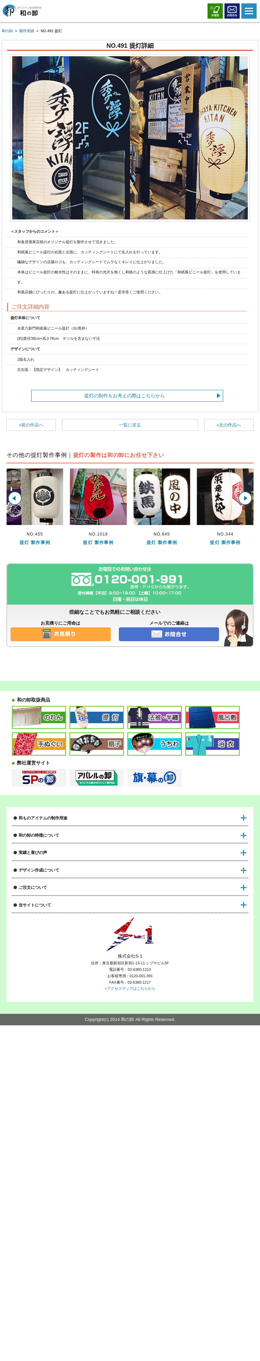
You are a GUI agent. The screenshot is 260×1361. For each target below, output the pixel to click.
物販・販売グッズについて (40, 864)
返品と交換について (33, 1107)
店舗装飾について (31, 829)
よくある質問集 (29, 1142)
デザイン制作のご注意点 (38, 1020)
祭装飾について (29, 840)
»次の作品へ (229, 424)
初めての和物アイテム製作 (40, 927)
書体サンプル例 (29, 1043)
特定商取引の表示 (31, 1194)
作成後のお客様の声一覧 (38, 968)
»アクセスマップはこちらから (130, 1324)
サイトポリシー (29, 1217)
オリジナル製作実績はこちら (42, 956)
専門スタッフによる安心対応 (42, 916)
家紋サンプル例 (29, 1031)
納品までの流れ (29, 1072)
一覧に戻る (130, 424)
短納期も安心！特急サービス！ (44, 904)
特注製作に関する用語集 (38, 1153)
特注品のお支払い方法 (36, 1095)
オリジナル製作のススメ (38, 1229)
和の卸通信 (25, 980)
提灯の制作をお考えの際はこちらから (124, 395)
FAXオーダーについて (35, 1130)
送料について (27, 1084)
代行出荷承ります (31, 1119)
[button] (15, 498)
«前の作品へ (31, 424)
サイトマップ (27, 1240)
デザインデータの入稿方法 (40, 1008)
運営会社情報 (27, 1182)
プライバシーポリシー (36, 1206)
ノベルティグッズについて (40, 852)
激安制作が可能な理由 (36, 893)
